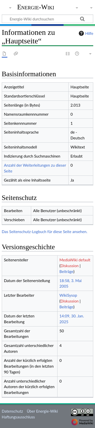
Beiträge (66, 271)
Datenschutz (12, 411)
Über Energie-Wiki (42, 411)
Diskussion (70, 265)
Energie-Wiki (35, 7)
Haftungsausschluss (18, 417)
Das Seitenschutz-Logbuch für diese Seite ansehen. (44, 231)
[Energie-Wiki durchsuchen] (47, 19)
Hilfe (85, 33)
